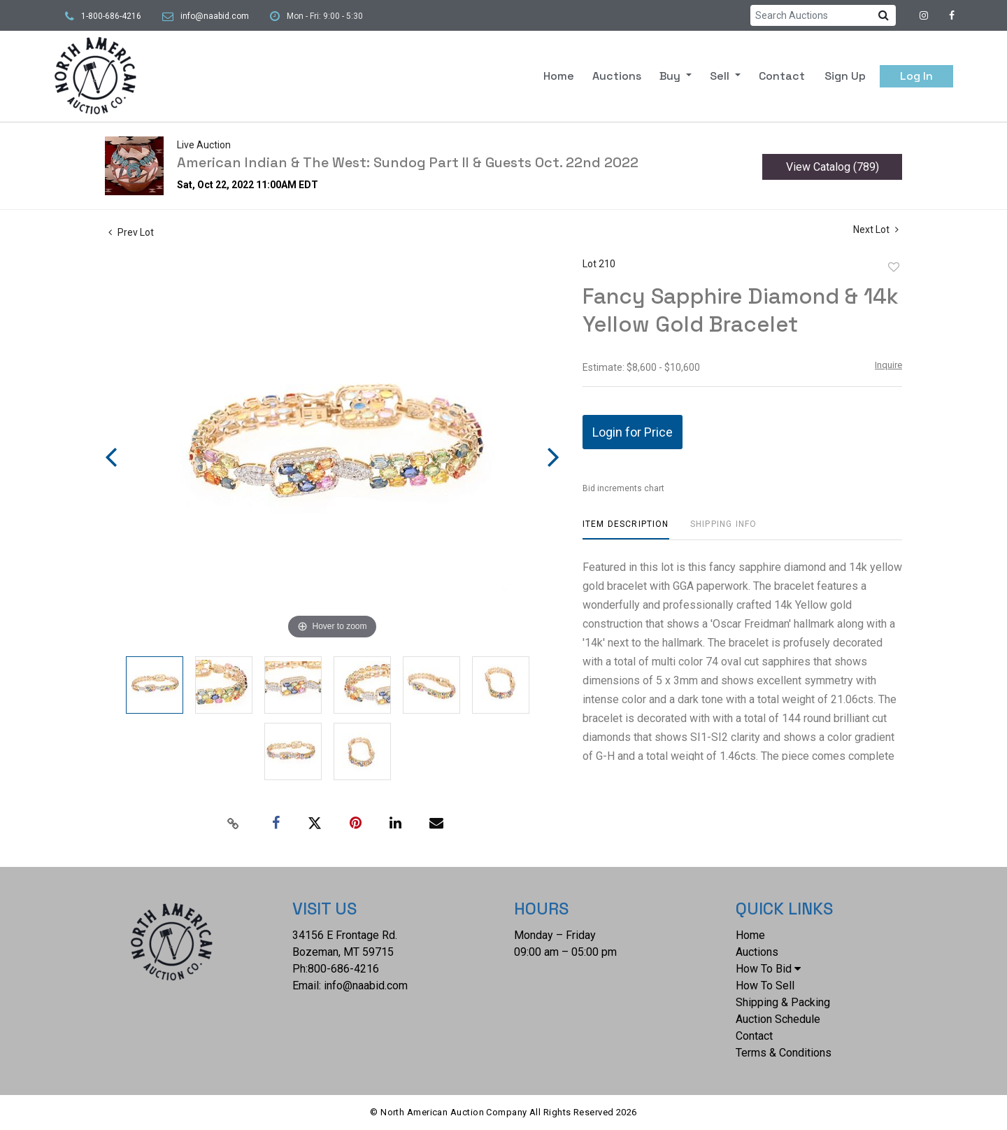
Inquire (888, 365)
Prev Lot (131, 232)
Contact (782, 76)
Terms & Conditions (783, 1052)
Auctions (616, 76)
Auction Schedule (778, 1019)
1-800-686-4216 (111, 16)
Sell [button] (721, 76)
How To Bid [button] (768, 968)
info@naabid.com (214, 16)
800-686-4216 (343, 968)
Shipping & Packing (783, 1002)
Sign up (845, 76)
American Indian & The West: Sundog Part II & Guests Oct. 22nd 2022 (407, 162)
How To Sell (765, 985)
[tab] (626, 529)
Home (558, 76)
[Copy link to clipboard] (233, 823)
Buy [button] (671, 76)
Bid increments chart (623, 488)
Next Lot (876, 229)
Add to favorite (893, 267)
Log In (916, 76)
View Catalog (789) (832, 167)
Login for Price (632, 432)
